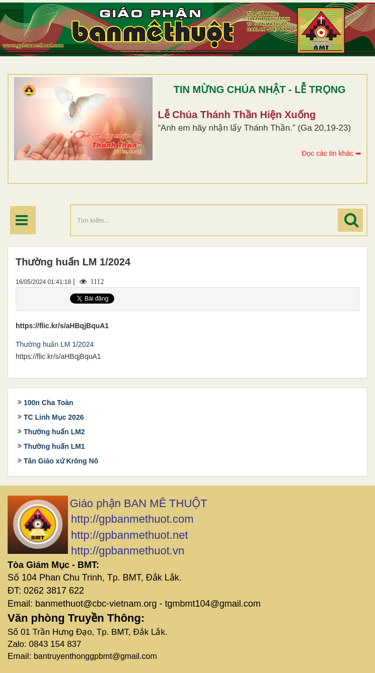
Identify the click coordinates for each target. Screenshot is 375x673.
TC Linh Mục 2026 (54, 417)
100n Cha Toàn (48, 403)
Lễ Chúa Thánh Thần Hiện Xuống (237, 114)
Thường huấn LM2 (54, 432)
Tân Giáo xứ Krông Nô (61, 461)
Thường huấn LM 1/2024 (55, 344)
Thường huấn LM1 (54, 446)
